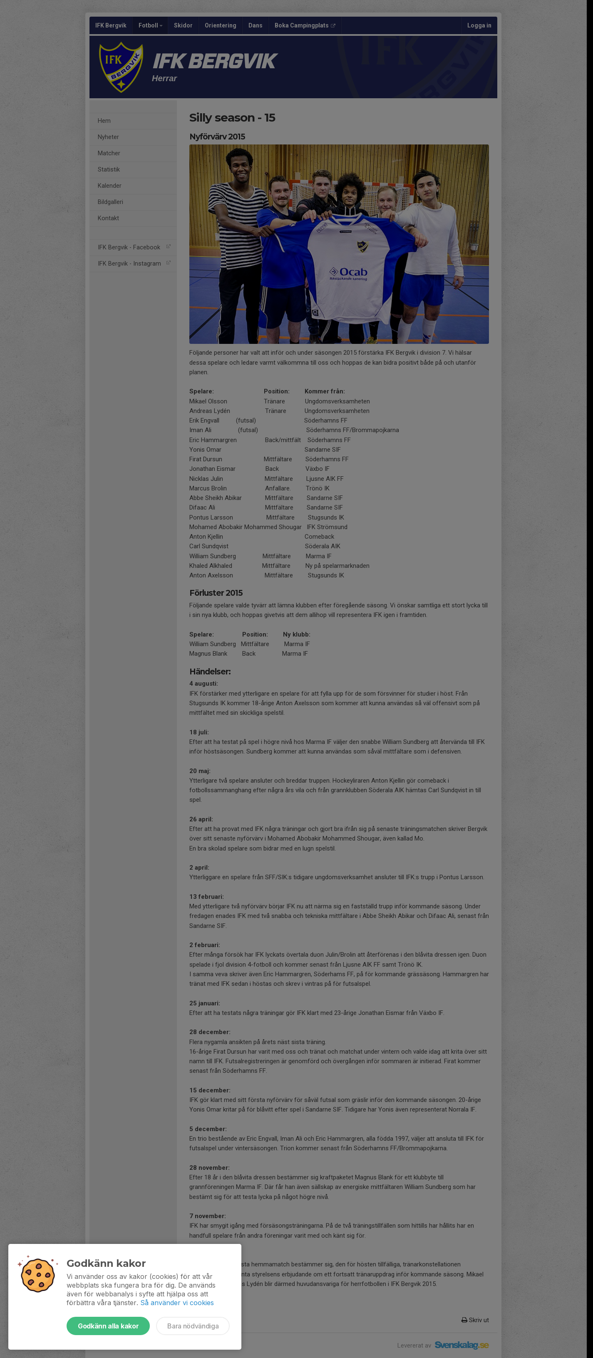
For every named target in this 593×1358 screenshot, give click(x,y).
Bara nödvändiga (192, 1326)
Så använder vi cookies (177, 1302)
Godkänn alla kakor (108, 1326)
